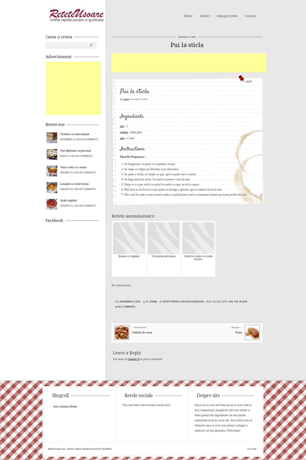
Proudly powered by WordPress (97, 448)
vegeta (124, 132)
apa (122, 138)
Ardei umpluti (68, 200)
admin (126, 99)
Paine (238, 332)
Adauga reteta (227, 16)
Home (188, 16)
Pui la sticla (187, 44)
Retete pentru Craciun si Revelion (183, 301)
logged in (134, 359)
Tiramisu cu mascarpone (74, 134)
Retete (204, 16)
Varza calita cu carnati (73, 167)
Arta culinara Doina (65, 406)
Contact (250, 16)
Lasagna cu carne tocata (74, 183)
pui (122, 126)
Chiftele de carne (142, 332)
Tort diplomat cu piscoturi (75, 150)
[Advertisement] (189, 62)
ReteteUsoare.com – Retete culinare (76, 16)
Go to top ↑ (252, 448)
